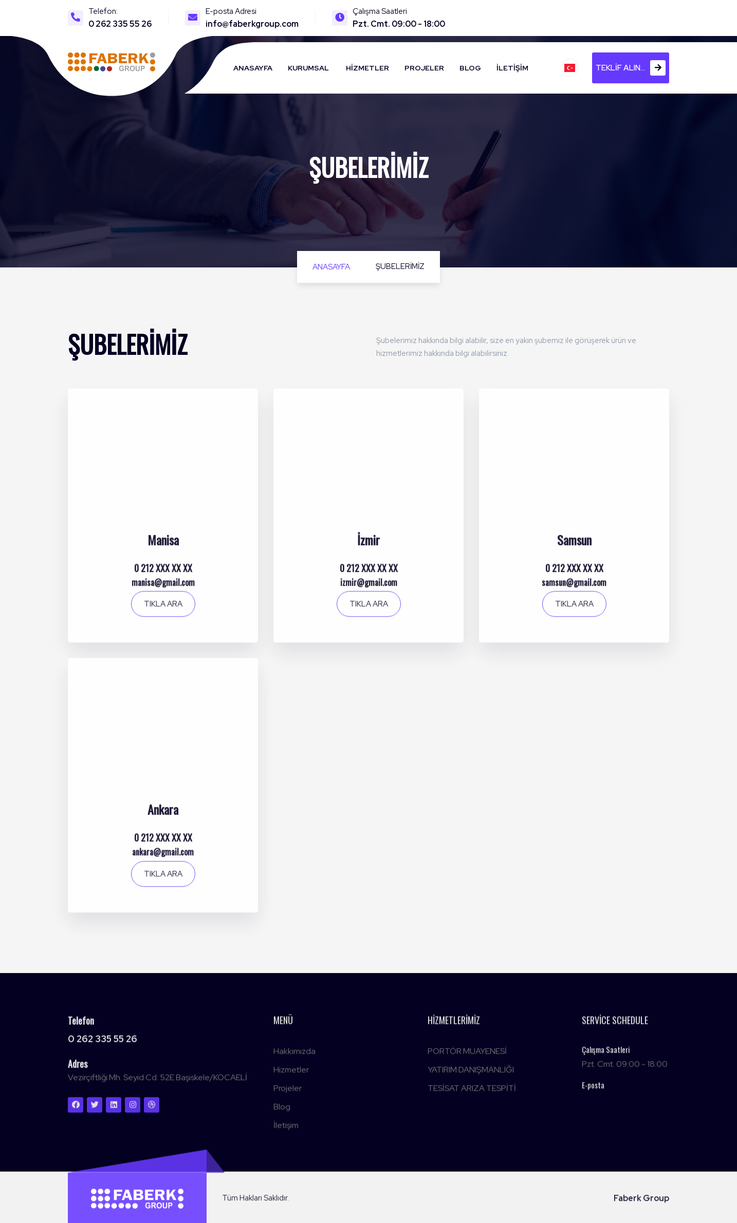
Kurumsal (308, 68)
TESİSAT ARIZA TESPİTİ (472, 1093)
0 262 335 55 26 (120, 24)
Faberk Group (641, 1203)
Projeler (424, 68)
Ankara (163, 814)
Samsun (574, 545)
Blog (470, 68)
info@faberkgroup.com (252, 24)
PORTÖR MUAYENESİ (467, 1056)
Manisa (163, 545)
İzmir (368, 545)
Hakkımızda (294, 1056)
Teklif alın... (631, 68)
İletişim (512, 68)
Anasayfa (252, 68)
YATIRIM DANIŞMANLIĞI (471, 1074)
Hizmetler (367, 68)
